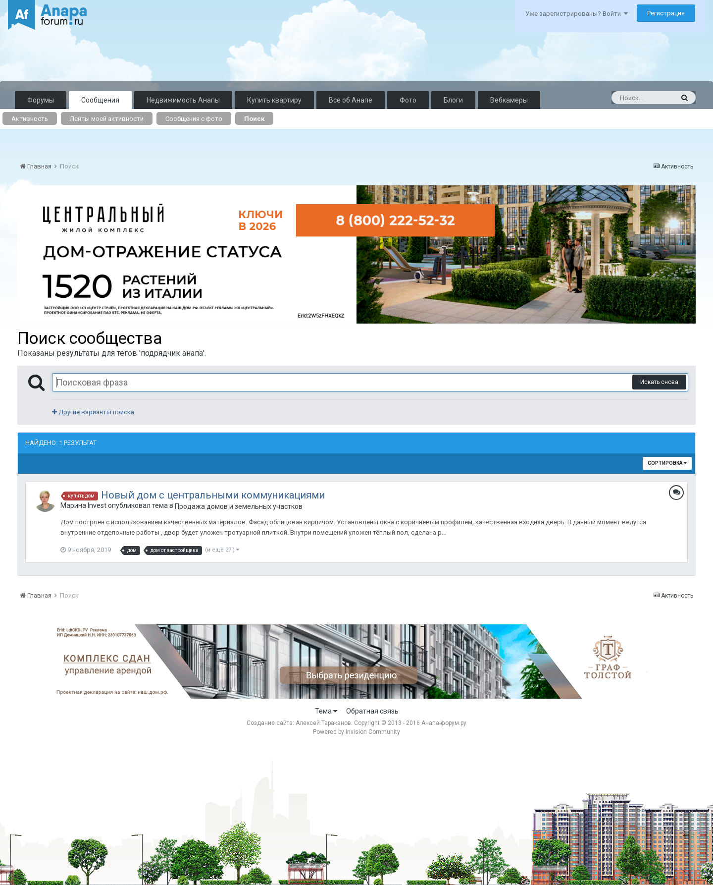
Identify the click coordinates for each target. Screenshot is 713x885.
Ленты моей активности (107, 118)
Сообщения (100, 100)
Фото (408, 100)
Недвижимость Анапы (183, 100)
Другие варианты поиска (93, 412)
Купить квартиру (274, 100)
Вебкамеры (509, 100)
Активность (29, 118)
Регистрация (666, 13)
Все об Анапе (350, 100)
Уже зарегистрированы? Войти (576, 13)
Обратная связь (372, 711)
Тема (326, 711)
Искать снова (659, 382)
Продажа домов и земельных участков (239, 506)
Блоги (453, 100)
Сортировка (667, 463)
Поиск (254, 118)
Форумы (40, 100)
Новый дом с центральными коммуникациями (213, 495)
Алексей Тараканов (323, 722)
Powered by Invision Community (356, 731)
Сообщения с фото (193, 118)
